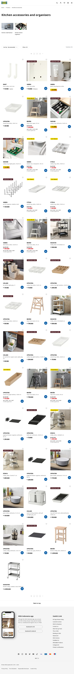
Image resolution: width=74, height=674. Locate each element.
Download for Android (30, 631)
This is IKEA (56, 631)
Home (2, 7)
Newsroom (55, 635)
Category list (56, 645)
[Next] (43, 53)
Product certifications (58, 647)
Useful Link (57, 616)
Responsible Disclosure (23, 668)
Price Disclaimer (13, 668)
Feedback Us (56, 640)
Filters (25, 47)
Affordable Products (58, 642)
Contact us (55, 626)
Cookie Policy (33, 668)
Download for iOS (30, 626)
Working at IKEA (57, 633)
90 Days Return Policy (58, 619)
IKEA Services (56, 638)
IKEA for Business (57, 624)
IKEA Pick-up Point (57, 628)
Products (8, 7)
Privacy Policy (5, 668)
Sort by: (9, 47)
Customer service (57, 622)
